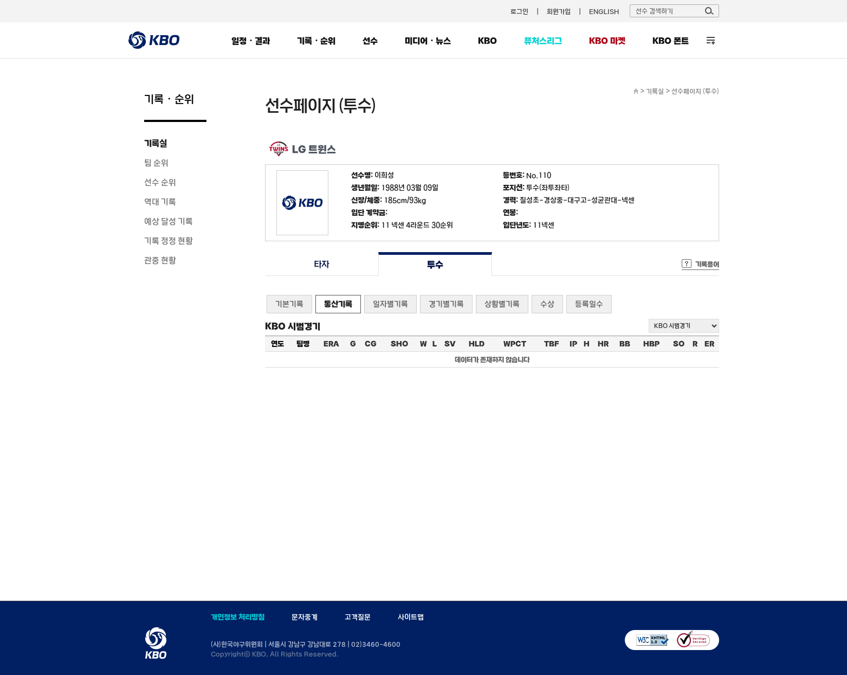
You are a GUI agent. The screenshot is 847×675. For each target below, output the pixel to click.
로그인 (519, 11)
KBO (487, 41)
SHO (399, 343)
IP (573, 343)
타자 (321, 264)
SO (678, 343)
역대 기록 (160, 202)
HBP (651, 343)
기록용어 (707, 264)
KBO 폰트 (670, 41)
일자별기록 (390, 303)
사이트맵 (411, 617)
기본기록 (289, 303)
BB (624, 343)
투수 (435, 264)
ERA (331, 343)
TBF (551, 343)
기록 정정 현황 (168, 241)
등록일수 (589, 303)
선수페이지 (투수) (695, 91)
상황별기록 (502, 303)
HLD (476, 343)
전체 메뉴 (710, 40)
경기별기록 (446, 303)
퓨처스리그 (543, 41)
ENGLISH (604, 11)
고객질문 (358, 617)
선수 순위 (160, 182)
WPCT (514, 343)
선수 (370, 41)
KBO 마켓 (607, 41)
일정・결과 (250, 41)
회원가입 (559, 11)
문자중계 (305, 617)
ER (709, 343)
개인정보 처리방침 (237, 617)
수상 (547, 303)
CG (371, 343)
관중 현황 (160, 260)
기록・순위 (316, 41)
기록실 (155, 143)
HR (603, 343)
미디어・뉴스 (428, 41)
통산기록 (338, 303)
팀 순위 (156, 163)
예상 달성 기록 (168, 221)
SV (450, 343)
